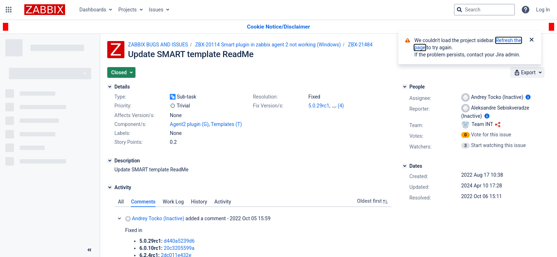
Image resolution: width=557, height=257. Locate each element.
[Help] (525, 9)
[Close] (531, 40)
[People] (404, 86)
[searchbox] (484, 9)
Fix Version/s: (268, 106)
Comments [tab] (143, 202)
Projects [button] (127, 9)
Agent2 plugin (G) (189, 124)
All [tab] (121, 202)
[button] (9, 9)
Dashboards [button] (92, 9)
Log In (543, 9)
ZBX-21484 (360, 44)
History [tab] (199, 202)
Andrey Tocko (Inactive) (154, 219)
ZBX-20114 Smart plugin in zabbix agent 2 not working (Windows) (268, 44)
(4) (340, 106)
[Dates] (404, 165)
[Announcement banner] (278, 27)
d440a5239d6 (179, 241)
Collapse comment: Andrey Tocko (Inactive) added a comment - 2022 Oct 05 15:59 (119, 218)
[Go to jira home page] (45, 9)
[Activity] (109, 187)
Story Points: (128, 142)
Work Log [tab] (173, 202)
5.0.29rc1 (318, 106)
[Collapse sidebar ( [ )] (89, 250)
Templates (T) (226, 124)
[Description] (109, 160)
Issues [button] (156, 9)
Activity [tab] (222, 202)
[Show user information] (528, 97)
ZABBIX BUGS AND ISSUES (158, 44)
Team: (416, 125)
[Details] (109, 86)
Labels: (122, 133)
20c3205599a (179, 248)
